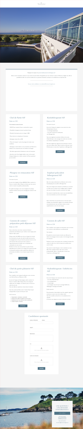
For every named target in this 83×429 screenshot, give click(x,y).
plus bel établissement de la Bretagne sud (46, 72)
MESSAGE (32, 333)
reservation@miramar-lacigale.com (62, 422)
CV (30, 343)
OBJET (31, 327)
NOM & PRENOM (34, 320)
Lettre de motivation (34, 355)
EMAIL (43, 320)
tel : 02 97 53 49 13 (62, 420)
